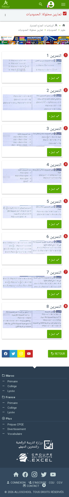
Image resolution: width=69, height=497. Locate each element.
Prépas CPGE (13, 424)
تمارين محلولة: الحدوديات (30, 29)
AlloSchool (23, 492)
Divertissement (14, 429)
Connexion (16, 482)
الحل (54, 78)
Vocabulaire (12, 434)
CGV (59, 482)
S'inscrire (37, 482)
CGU (51, 482)
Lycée (8, 391)
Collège (9, 386)
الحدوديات (52, 29)
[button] (51, 4)
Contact (31, 486)
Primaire (10, 381)
